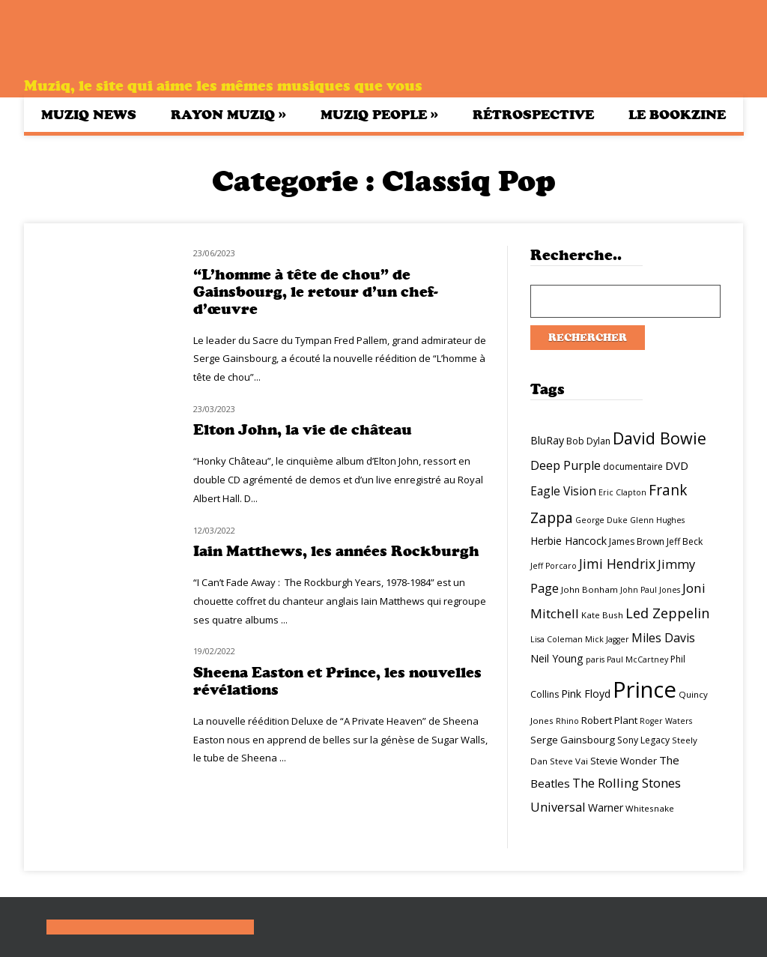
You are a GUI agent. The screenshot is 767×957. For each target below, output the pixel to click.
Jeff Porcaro (553, 566)
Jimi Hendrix (617, 564)
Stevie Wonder (623, 760)
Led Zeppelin (667, 613)
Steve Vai (569, 761)
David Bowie (659, 438)
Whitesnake (649, 808)
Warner (605, 807)
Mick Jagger (607, 639)
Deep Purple (565, 465)
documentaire (633, 466)
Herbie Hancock (568, 541)
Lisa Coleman (556, 639)
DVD (676, 465)
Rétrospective (533, 114)
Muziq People (379, 114)
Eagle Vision (563, 491)
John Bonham (589, 589)
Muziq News (88, 114)
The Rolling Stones (626, 782)
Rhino (567, 721)
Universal (558, 806)
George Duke (601, 520)
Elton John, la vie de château (302, 429)
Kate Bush (602, 615)
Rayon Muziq (228, 114)
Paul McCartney (637, 659)
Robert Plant (609, 720)
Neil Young (556, 658)
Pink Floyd (585, 693)
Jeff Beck (685, 541)
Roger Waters (666, 721)
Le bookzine (677, 114)
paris (595, 659)
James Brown (636, 541)
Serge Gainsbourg (572, 739)
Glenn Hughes (657, 520)
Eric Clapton (622, 492)
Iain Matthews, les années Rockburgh (336, 551)
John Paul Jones (650, 590)
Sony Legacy (643, 740)
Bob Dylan (588, 441)
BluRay (547, 440)
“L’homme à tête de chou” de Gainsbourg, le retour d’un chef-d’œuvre (315, 292)
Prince (644, 689)
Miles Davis (663, 638)
